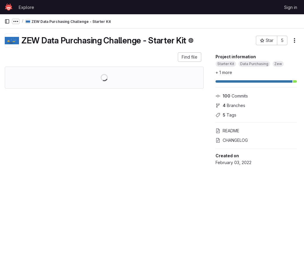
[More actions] (294, 40)
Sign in (290, 7)
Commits (232, 95)
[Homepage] (8, 7)
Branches (230, 105)
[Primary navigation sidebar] (7, 21)
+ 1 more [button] (224, 72)
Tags (226, 114)
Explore (26, 7)
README (227, 130)
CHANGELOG (232, 140)
